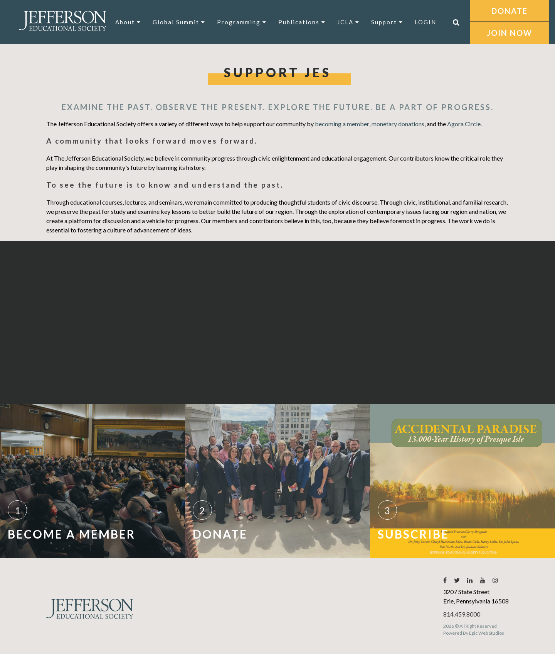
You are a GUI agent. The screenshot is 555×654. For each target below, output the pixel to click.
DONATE (509, 10)
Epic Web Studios (486, 633)
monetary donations (398, 123)
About (128, 22)
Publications (302, 22)
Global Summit (179, 22)
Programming (242, 22)
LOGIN (425, 22)
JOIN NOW (509, 32)
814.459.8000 (461, 614)
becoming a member (342, 123)
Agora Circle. (464, 123)
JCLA (348, 22)
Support (387, 22)
